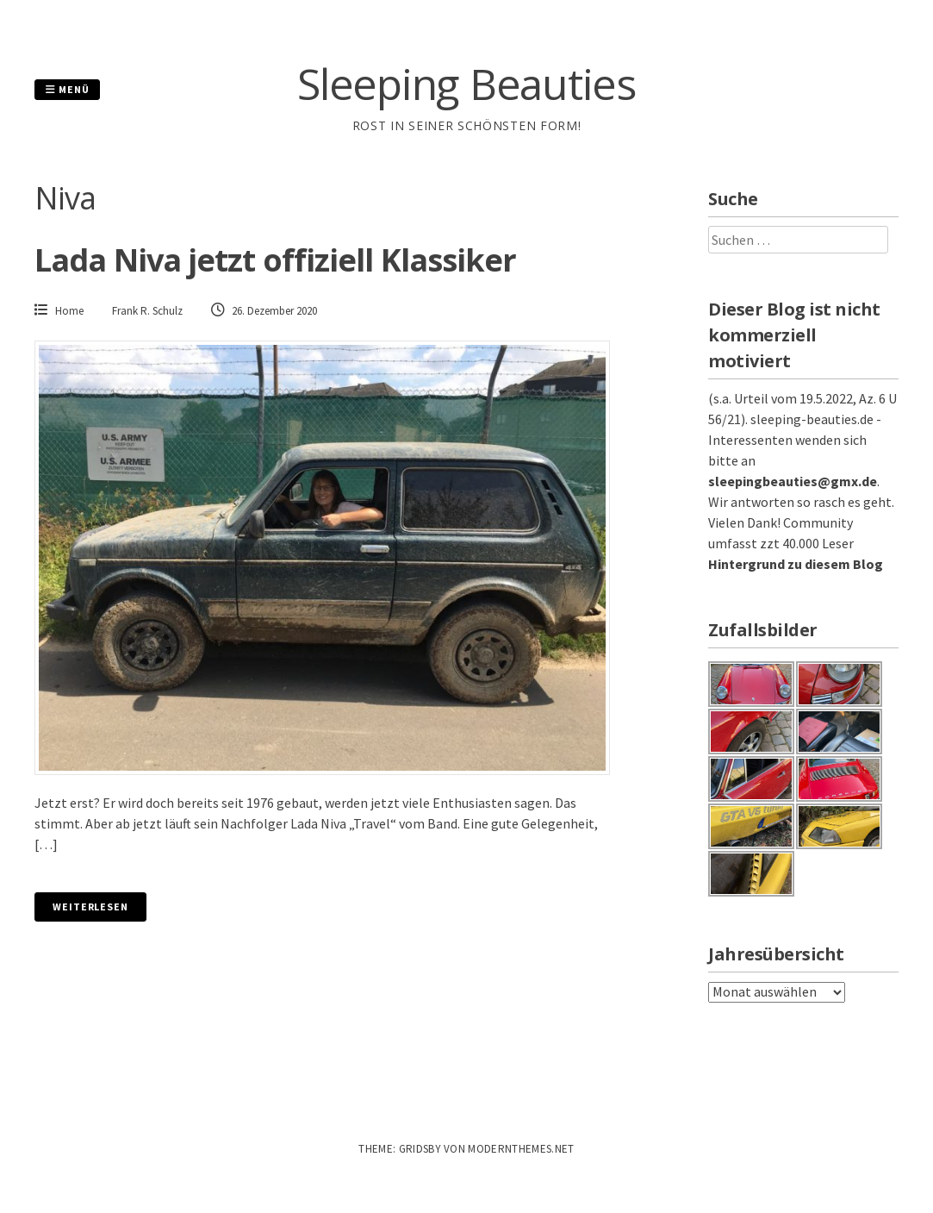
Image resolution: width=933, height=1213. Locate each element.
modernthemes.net (521, 1148)
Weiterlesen (90, 906)
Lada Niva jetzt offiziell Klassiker (275, 260)
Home (69, 310)
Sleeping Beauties (466, 83)
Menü (67, 89)
